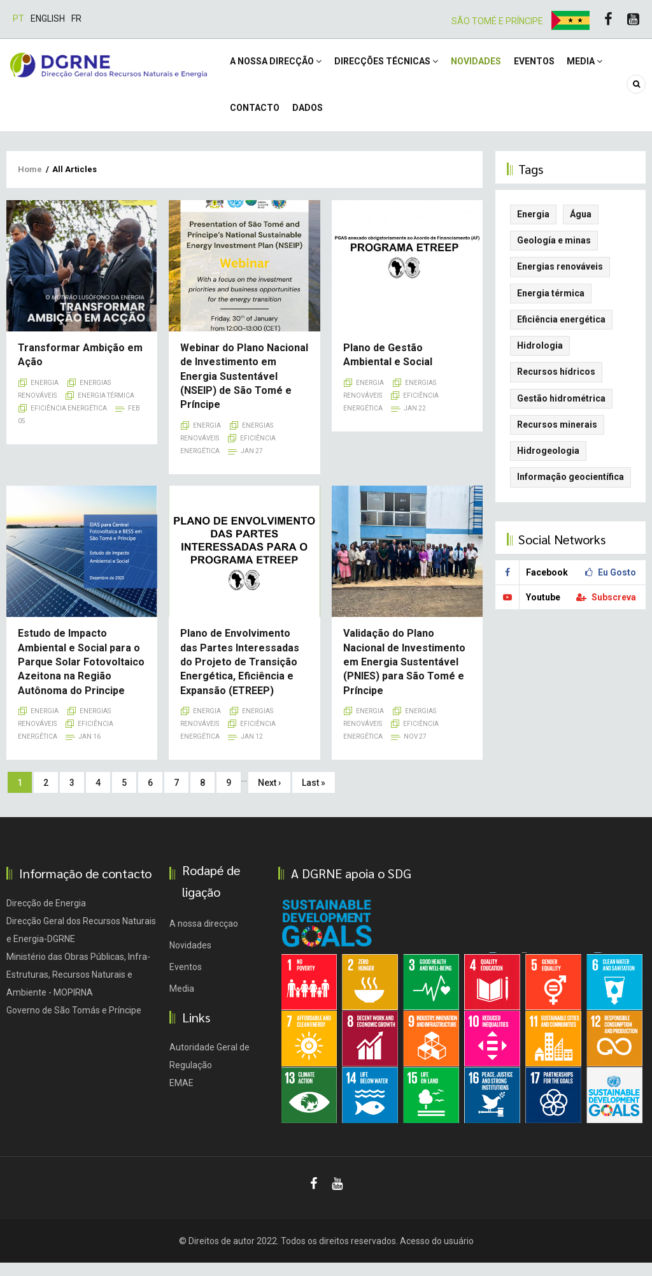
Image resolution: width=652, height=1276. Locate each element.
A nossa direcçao (203, 937)
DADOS (311, 118)
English (48, 18)
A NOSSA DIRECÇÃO (277, 65)
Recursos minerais (557, 438)
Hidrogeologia (548, 464)
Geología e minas (554, 254)
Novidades (482, 65)
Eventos (543, 65)
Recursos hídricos (556, 385)
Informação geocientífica (570, 490)
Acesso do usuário (437, 1254)
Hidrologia (540, 359)
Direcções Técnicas (390, 65)
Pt (18, 18)
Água (581, 227)
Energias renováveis (560, 280)
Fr (76, 18)
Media (596, 65)
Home (30, 182)
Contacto (256, 118)
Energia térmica (106, 408)
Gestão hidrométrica (561, 412)
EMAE (181, 1096)
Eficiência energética (69, 421)
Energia (45, 396)
